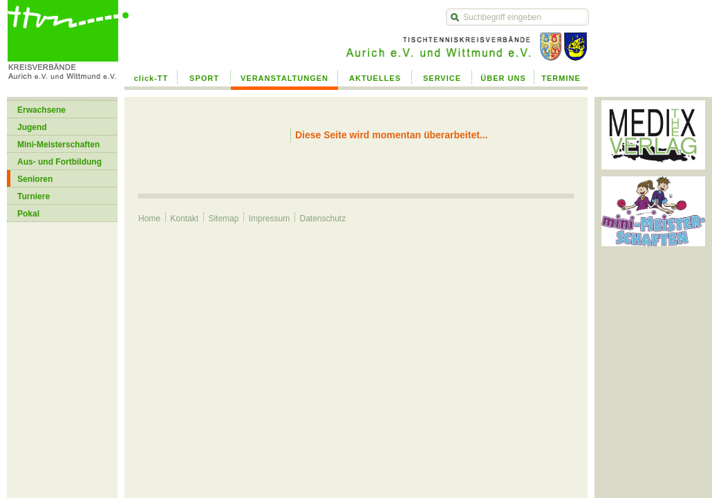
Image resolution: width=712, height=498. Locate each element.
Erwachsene (41, 110)
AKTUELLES (375, 78)
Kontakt (184, 218)
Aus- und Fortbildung (59, 162)
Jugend (32, 127)
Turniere (33, 196)
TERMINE (561, 78)
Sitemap (223, 218)
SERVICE (442, 78)
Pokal (28, 214)
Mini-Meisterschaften (58, 144)
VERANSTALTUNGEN (284, 78)
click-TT (151, 78)
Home (149, 218)
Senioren (35, 179)
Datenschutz (322, 218)
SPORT (204, 78)
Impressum (269, 218)
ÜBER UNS (502, 78)
